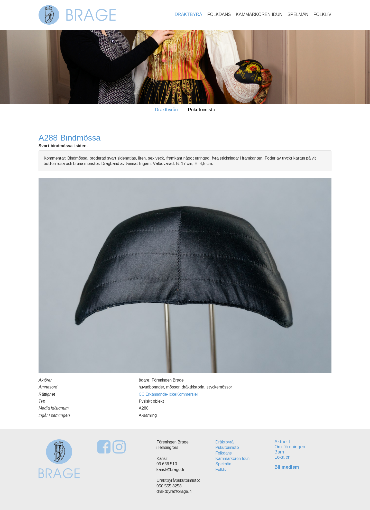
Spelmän (298, 14)
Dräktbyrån (166, 109)
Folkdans (219, 14)
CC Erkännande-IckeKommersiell (168, 394)
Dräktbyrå (188, 14)
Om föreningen (289, 446)
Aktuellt (282, 441)
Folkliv (322, 14)
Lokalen (282, 457)
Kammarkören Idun (259, 14)
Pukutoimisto (201, 109)
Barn (279, 452)
